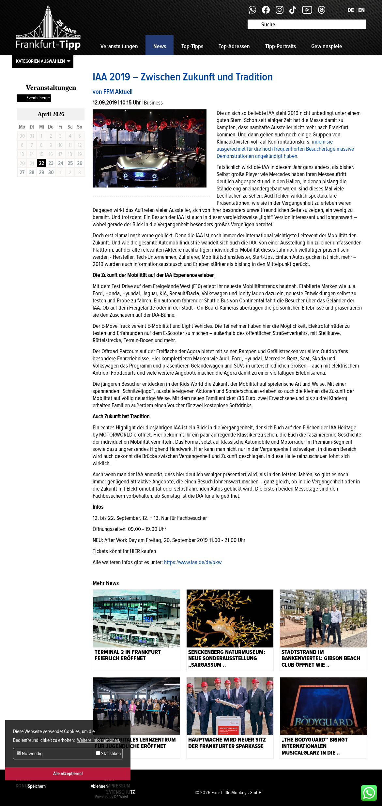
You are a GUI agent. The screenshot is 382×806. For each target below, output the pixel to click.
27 (22, 172)
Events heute (38, 98)
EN (361, 10)
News (159, 46)
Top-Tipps (192, 46)
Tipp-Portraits (280, 46)
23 (50, 163)
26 (79, 163)
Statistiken (108, 753)
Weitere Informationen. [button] (98, 740)
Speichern (37, 786)
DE (350, 10)
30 (50, 172)
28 (31, 172)
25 (70, 163)
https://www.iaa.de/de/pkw (193, 562)
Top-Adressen (234, 46)
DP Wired (121, 796)
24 (60, 163)
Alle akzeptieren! (68, 773)
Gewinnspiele (326, 46)
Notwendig (30, 753)
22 (41, 163)
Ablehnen (99, 786)
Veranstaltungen (119, 46)
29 (41, 172)
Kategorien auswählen (40, 61)
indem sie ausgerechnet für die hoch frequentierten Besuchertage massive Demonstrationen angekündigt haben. (285, 149)
